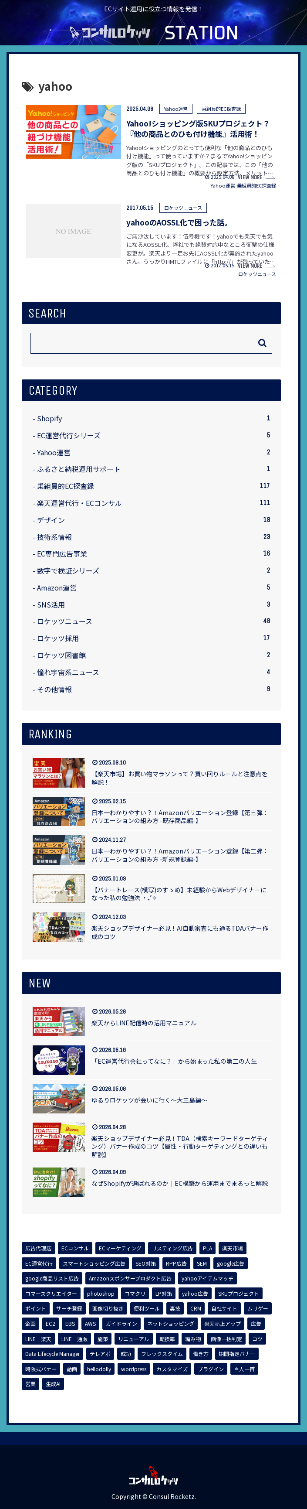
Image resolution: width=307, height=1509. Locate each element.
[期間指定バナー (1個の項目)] (237, 1354)
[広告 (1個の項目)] (256, 1324)
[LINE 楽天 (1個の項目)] (38, 1339)
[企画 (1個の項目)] (30, 1324)
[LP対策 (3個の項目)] (163, 1293)
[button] (262, 343)
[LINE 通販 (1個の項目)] (74, 1339)
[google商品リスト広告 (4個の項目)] (52, 1278)
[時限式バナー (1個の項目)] (41, 1369)
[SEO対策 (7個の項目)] (145, 1263)
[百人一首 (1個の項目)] (244, 1369)
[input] (151, 343)
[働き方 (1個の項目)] (200, 1354)
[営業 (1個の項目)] (30, 1384)
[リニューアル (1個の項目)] (134, 1339)
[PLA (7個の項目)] (207, 1248)
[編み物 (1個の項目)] (193, 1339)
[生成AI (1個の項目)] (53, 1384)
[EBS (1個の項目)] (70, 1324)
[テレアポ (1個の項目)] (100, 1354)
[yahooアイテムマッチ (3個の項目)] (207, 1278)
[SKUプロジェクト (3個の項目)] (239, 1293)
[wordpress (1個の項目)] (134, 1369)
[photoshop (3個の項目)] (101, 1293)
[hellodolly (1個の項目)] (99, 1369)
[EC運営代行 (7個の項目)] (39, 1263)
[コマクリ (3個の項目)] (135, 1293)
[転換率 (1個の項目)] (167, 1339)
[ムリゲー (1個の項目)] (258, 1308)
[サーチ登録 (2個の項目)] (69, 1308)
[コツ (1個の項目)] (257, 1339)
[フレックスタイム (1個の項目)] (162, 1354)
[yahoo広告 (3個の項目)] (195, 1293)
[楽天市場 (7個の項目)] (232, 1248)
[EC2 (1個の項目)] (50, 1324)
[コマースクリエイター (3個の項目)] (51, 1293)
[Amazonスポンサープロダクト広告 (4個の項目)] (130, 1278)
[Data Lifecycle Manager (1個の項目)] (52, 1354)
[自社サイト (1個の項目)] (224, 1308)
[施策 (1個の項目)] (102, 1339)
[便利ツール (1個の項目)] (146, 1308)
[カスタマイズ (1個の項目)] (172, 1369)
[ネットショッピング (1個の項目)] (171, 1324)
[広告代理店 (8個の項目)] (38, 1248)
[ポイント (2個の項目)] (36, 1308)
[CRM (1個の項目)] (196, 1308)
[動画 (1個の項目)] (72, 1369)
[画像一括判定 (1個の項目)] (226, 1339)
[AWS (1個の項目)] (90, 1324)
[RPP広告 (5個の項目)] (176, 1263)
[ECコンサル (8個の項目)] (75, 1248)
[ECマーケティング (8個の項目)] (120, 1248)
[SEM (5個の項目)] (201, 1263)
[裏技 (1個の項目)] (175, 1308)
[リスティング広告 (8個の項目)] (172, 1248)
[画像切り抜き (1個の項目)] (108, 1308)
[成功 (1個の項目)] (126, 1354)
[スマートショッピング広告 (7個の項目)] (94, 1263)
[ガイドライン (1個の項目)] (121, 1324)
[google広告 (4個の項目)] (230, 1263)
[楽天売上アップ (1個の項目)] (222, 1324)
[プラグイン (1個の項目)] (210, 1369)
